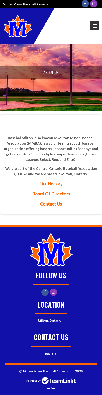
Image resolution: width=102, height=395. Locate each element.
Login (51, 387)
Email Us (49, 354)
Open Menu (94, 25)
